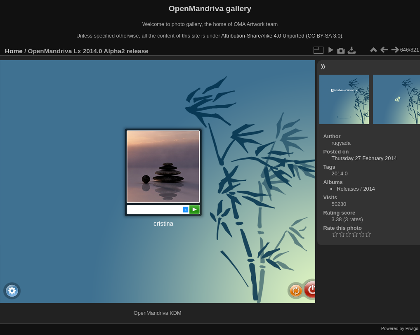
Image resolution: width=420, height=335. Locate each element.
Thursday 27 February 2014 (364, 158)
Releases (348, 189)
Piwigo (412, 328)
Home (14, 50)
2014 (369, 189)
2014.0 (340, 173)
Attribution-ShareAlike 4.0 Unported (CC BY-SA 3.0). (282, 36)
